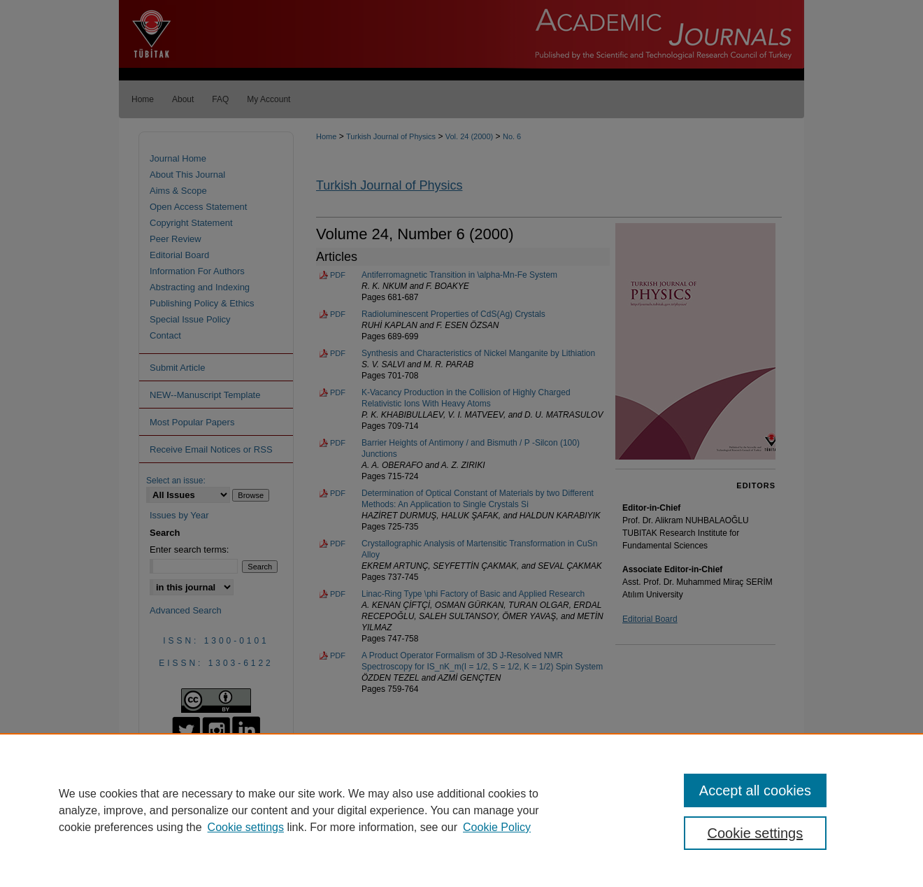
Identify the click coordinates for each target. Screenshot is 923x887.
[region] (461, 810)
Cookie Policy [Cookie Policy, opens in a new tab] (497, 827)
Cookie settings (246, 827)
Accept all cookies (755, 790)
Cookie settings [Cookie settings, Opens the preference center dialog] (755, 833)
